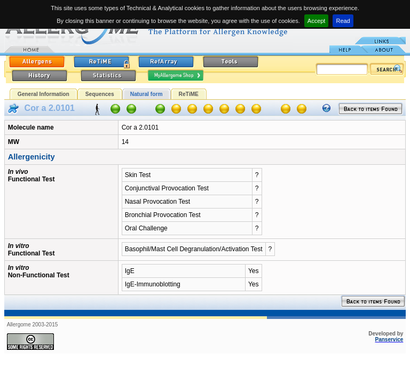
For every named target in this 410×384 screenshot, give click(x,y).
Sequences (99, 94)
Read (343, 21)
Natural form (146, 94)
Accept (317, 21)
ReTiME (189, 94)
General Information (43, 94)
